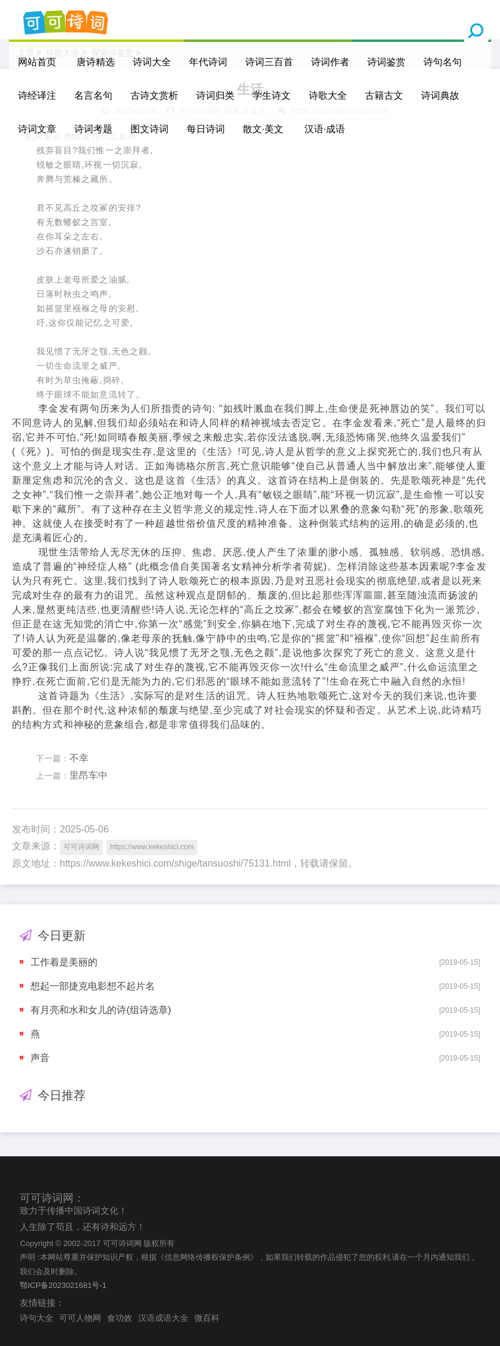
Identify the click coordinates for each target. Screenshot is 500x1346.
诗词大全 (152, 62)
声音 (40, 1058)
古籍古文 (384, 95)
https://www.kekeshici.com (152, 847)
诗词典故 (440, 95)
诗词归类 (215, 95)
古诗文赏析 (154, 95)
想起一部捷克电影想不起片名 (93, 986)
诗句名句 (442, 62)
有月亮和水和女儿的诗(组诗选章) (101, 1010)
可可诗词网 (81, 847)
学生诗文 (271, 95)
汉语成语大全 (163, 1318)
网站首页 (37, 62)
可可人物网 (80, 1318)
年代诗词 (208, 62)
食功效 (119, 1318)
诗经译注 (37, 95)
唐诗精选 (96, 62)
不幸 (79, 758)
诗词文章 (37, 129)
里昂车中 (88, 775)
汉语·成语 (324, 129)
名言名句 (93, 95)
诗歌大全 (328, 95)
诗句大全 (36, 1318)
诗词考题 (93, 129)
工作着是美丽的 (64, 962)
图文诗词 (149, 129)
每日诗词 (206, 129)
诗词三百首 (269, 62)
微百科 (206, 1318)
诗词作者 (330, 62)
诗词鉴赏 (386, 62)
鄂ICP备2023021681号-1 (63, 1285)
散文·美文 (263, 129)
